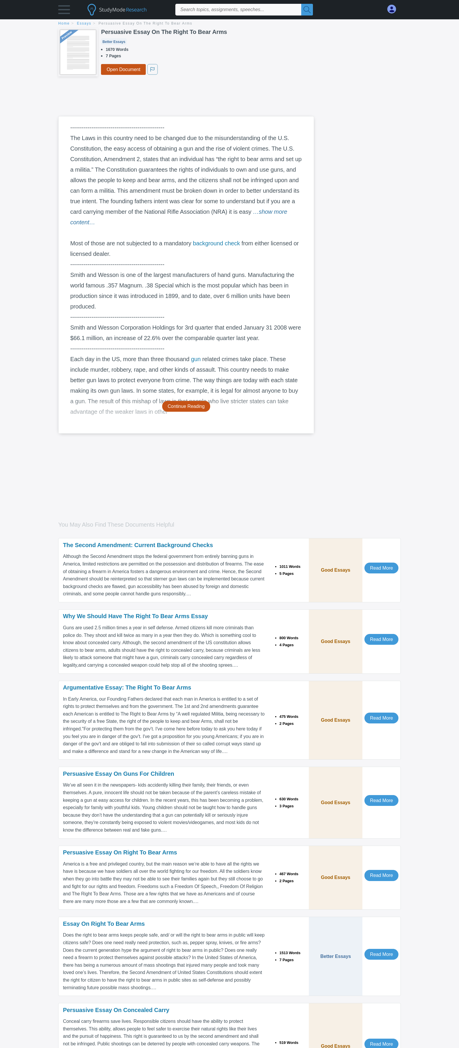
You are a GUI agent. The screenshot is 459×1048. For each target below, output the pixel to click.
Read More (381, 568)
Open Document (123, 69)
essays (84, 23)
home (64, 23)
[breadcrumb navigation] (229, 24)
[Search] (307, 9)
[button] (64, 10)
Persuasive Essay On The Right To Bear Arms (146, 23)
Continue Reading (186, 406)
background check (216, 243)
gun (196, 359)
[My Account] (394, 9)
